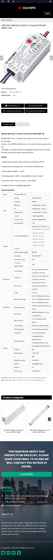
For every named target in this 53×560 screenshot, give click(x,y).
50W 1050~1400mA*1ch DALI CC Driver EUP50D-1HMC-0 (27, 378)
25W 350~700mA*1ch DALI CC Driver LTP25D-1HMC (13, 431)
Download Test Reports (37, 111)
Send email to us (14, 106)
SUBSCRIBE (26, 474)
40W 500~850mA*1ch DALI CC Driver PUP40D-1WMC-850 (24, 380)
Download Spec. (37, 106)
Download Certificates (14, 111)
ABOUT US (7, 514)
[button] (51, 58)
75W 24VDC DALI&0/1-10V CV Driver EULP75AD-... (39, 431)
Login (47, 13)
